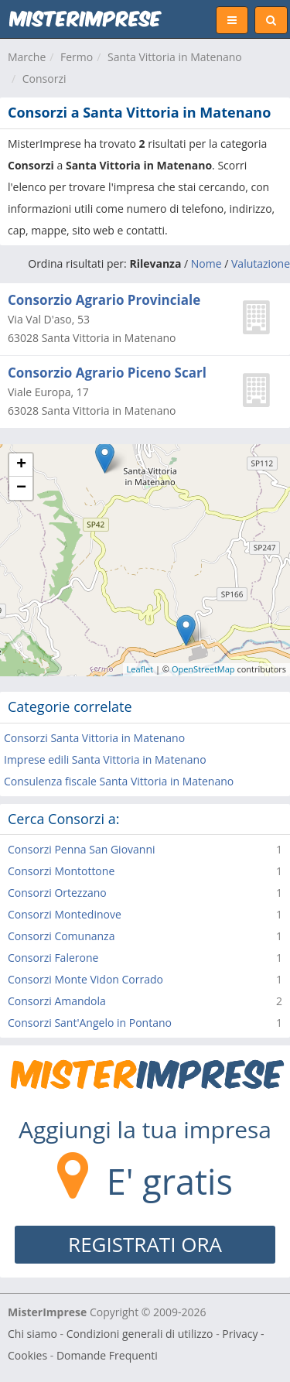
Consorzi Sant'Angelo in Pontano (90, 1022)
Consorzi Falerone (53, 957)
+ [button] (21, 465)
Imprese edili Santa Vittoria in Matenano (105, 759)
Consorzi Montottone (61, 871)
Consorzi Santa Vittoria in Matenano (94, 737)
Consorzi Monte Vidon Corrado (85, 979)
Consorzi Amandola (57, 1001)
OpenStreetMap (203, 669)
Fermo (76, 57)
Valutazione (260, 263)
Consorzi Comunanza (61, 936)
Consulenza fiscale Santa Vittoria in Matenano (119, 781)
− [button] (21, 488)
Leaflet (140, 669)
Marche (27, 57)
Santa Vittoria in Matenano (174, 57)
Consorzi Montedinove (64, 914)
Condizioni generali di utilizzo (140, 1333)
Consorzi (44, 78)
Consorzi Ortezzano (57, 892)
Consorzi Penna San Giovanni (81, 849)
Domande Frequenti (107, 1355)
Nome (206, 263)
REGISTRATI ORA (145, 1244)
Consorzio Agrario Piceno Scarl (107, 372)
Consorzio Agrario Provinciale (104, 300)
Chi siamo (32, 1333)
